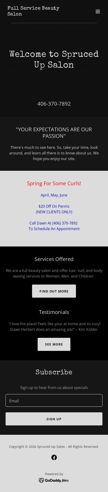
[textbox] (54, 400)
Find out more (54, 291)
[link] (39, 14)
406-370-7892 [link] (54, 103)
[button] (97, 11)
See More (54, 344)
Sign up (54, 419)
